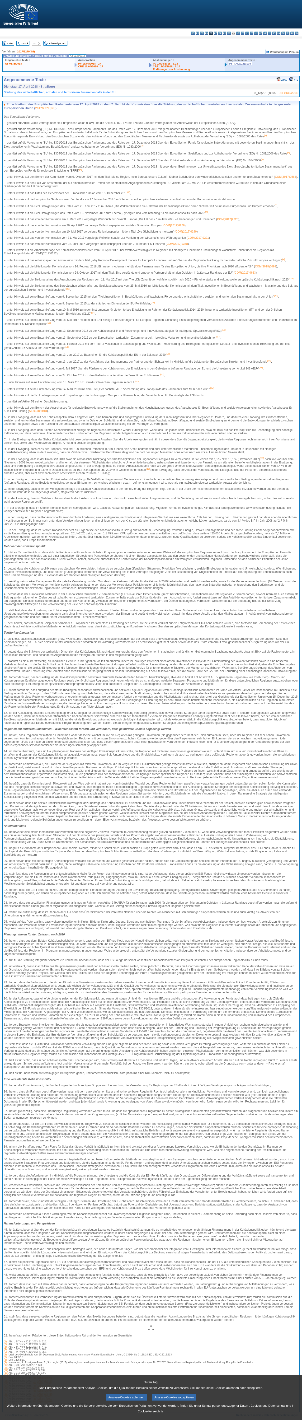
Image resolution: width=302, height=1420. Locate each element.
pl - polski (269, 33)
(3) (5, 1346)
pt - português (274, 33)
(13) (6, 1373)
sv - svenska (296, 33)
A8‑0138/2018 (38, 411)
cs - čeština (202, 33)
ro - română (278, 33)
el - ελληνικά (220, 33)
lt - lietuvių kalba (251, 33)
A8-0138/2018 (13, 63)
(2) (5, 1344)
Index (10, 43)
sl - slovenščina (287, 33)
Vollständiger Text (57, 43)
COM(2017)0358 (177, 244)
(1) (5, 1341)
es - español (197, 33)
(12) (6, 1370)
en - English (224, 33)
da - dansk (206, 33)
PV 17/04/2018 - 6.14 (165, 63)
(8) (5, 1360)
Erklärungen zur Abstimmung (171, 69)
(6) (5, 1354)
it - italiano (242, 33)
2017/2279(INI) (26, 51)
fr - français (229, 33)
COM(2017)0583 (285, 176)
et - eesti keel (215, 33)
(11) (6, 1367)
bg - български (193, 33)
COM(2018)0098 (265, 266)
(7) (5, 1357)
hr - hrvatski (238, 33)
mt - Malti (260, 33)
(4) (5, 1349)
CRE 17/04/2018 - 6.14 (166, 66)
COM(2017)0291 (198, 237)
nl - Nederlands (265, 33)
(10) (6, 1365)
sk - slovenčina (283, 33)
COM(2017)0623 (245, 272)
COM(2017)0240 (186, 231)
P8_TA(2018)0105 (240, 63)
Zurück (24, 43)
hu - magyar (256, 33)
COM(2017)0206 (173, 225)
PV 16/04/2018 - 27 (89, 63)
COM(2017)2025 (227, 219)
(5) (5, 1352)
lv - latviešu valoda (247, 33)
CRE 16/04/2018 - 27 (90, 66)
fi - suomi (292, 33)
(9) (5, 1362)
